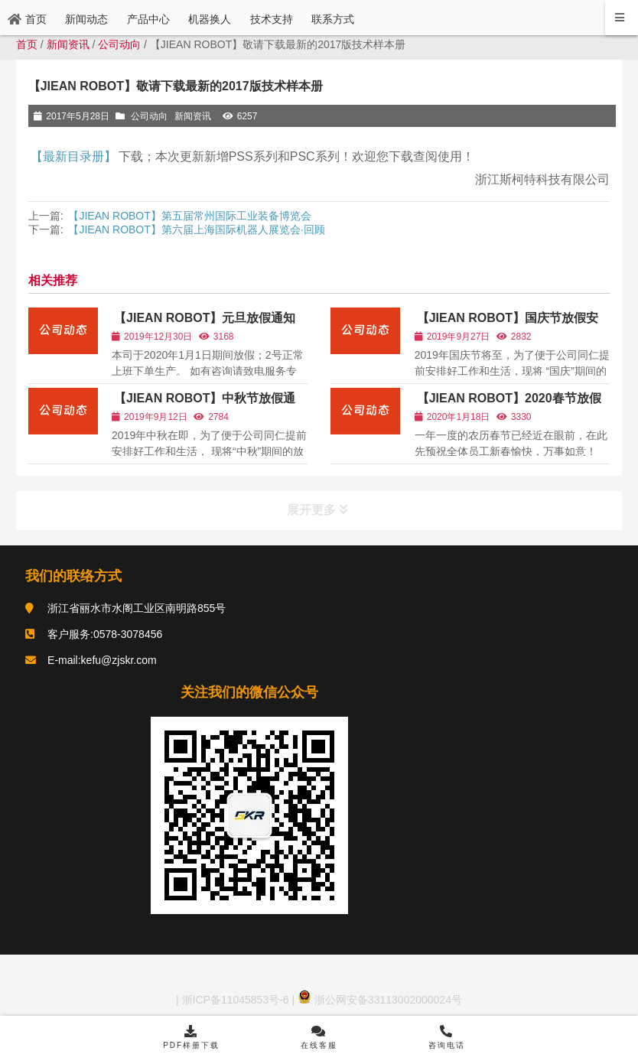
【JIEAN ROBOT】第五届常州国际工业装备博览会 (189, 216)
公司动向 (119, 44)
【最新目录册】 (73, 156)
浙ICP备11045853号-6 (234, 1000)
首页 (26, 44)
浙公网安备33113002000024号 (380, 1000)
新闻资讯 (68, 44)
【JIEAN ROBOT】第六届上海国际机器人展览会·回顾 (196, 229)
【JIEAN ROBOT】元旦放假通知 (204, 317)
